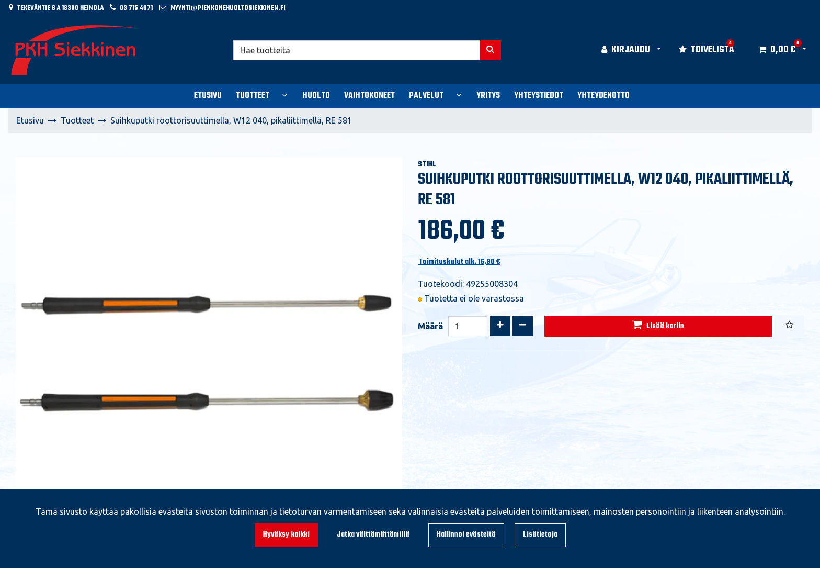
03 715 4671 (136, 8)
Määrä (430, 326)
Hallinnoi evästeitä (466, 535)
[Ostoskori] (776, 50)
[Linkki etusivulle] (76, 50)
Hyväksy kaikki (286, 535)
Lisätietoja (540, 535)
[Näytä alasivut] (284, 94)
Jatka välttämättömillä (373, 535)
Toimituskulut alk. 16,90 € (459, 262)
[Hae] (357, 50)
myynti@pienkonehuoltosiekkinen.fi (228, 8)
